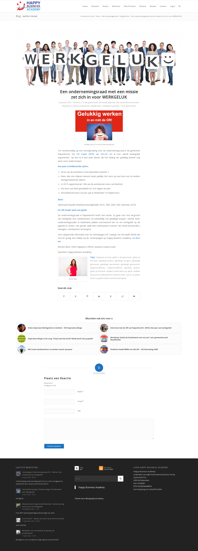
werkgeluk (122, 278)
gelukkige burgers (122, 260)
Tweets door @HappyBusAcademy (89, 498)
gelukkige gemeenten (109, 264)
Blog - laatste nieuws (26, 16)
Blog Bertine (67, 106)
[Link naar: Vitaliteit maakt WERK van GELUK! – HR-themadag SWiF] (140, 349)
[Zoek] (179, 6)
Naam (81, 391)
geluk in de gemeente (122, 257)
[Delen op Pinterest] (87, 296)
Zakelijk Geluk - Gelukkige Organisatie (104, 106)
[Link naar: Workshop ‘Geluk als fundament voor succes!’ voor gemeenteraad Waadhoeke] (140, 339)
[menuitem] (85, 6)
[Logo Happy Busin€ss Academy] (29, 6)
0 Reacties (77, 102)
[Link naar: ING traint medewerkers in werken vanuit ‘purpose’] (57, 349)
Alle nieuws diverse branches (127, 102)
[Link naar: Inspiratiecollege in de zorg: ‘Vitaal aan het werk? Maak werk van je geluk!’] (57, 339)
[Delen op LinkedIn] (99, 296)
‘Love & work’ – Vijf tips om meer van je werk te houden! (43, 519)
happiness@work (97, 267)
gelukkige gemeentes (130, 264)
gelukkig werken (106, 260)
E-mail (81, 401)
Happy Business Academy (91, 487)
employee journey (104, 257)
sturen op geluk (133, 275)
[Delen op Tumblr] (111, 296)
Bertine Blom (131, 106)
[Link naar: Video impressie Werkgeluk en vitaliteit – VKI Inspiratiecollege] (57, 328)
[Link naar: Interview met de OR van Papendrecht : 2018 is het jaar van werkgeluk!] (140, 328)
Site (79, 411)
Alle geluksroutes (91, 102)
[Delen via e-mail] (134, 296)
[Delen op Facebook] (64, 296)
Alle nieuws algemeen (107, 102)
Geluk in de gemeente (80, 106)
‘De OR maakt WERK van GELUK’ (90, 154)
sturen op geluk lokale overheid (103, 278)
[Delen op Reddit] (122, 296)
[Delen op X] (75, 296)
